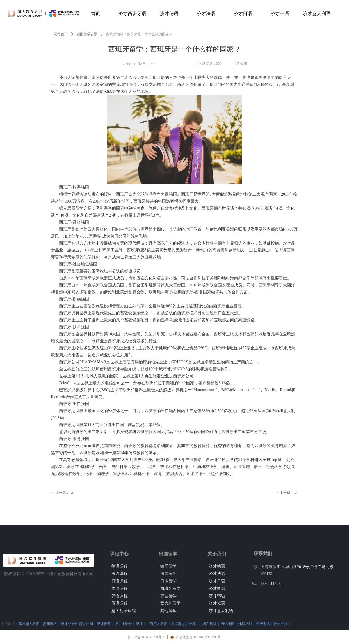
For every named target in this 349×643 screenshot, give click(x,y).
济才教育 (104, 623)
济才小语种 (123, 623)
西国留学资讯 (86, 34)
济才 (139, 623)
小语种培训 (208, 623)
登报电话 (263, 623)
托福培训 (245, 623)
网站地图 (227, 623)
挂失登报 (281, 623)
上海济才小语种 (183, 623)
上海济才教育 (156, 623)
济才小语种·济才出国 (77, 623)
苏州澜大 (50, 623)
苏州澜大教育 (28, 623)
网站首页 (61, 34)
